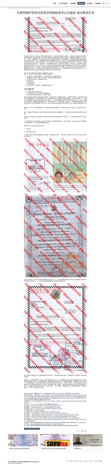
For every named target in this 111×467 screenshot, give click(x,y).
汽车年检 (33, 401)
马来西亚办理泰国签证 (47, 415)
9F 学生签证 (78, 395)
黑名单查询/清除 (31, 396)
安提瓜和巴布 (49, 418)
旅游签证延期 (69, 398)
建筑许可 (32, 409)
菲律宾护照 (34, 406)
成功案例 (27, 429)
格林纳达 (65, 418)
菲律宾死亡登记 (53, 413)
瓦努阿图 (37, 429)
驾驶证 (53, 401)
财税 (62, 393)
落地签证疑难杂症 (29, 399)
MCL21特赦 (48, 399)
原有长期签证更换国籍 (79, 398)
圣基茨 (37, 418)
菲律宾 (31, 429)
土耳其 (69, 418)
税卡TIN (56, 407)
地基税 (55, 404)
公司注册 (58, 393)
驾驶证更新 (65, 401)
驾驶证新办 (59, 401)
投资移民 (43, 396)
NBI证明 (32, 422)
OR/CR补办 (41, 401)
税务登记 (40, 419)
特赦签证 (62, 395)
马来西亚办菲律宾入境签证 (71, 415)
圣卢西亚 (42, 418)
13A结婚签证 (69, 395)
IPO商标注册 (48, 422)
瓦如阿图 (55, 418)
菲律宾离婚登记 (62, 413)
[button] (106, 3)
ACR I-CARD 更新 (63, 396)
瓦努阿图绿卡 (76, 418)
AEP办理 (57, 396)
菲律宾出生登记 (44, 413)
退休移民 (38, 396)
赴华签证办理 (56, 416)
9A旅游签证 (37, 395)
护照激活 (35, 419)
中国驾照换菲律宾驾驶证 (76, 401)
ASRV (48, 396)
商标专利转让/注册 (56, 422)
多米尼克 (32, 418)
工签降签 (52, 396)
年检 (69, 396)
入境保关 (43, 395)
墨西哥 (60, 418)
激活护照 (66, 419)
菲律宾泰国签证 (36, 415)
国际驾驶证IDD (57, 424)
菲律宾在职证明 (30, 424)
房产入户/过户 (33, 404)
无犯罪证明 (51, 419)
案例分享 (13, 8)
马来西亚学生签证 (59, 415)
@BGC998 (62, 425)
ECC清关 (63, 398)
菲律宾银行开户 (48, 424)
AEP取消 (56, 412)
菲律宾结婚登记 (35, 413)
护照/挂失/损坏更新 (79, 419)
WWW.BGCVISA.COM (44, 425)
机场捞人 (48, 395)
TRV (74, 395)
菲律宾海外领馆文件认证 (53, 406)
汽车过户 (48, 401)
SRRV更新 (36, 399)
